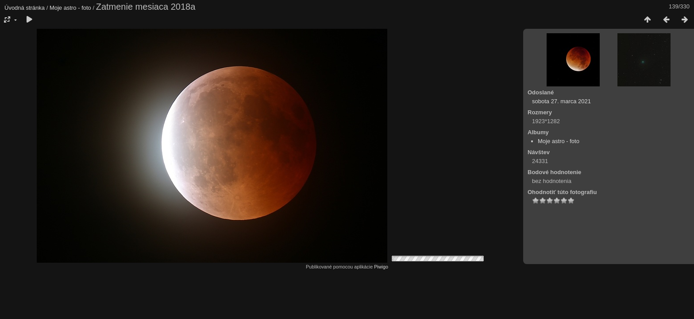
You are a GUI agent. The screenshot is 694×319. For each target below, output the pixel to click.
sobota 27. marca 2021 (561, 101)
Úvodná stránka (24, 7)
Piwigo (381, 266)
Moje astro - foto (70, 7)
